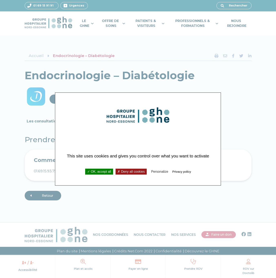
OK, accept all (99, 171)
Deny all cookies (131, 171)
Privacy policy (181, 171)
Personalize (159, 171)
